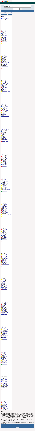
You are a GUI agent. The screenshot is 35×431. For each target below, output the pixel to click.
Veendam (3, 287)
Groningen (3, 137)
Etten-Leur (3, 127)
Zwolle (3, 325)
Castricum (3, 93)
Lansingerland (4, 177)
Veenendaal (3, 289)
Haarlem (3, 143)
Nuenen (3, 229)
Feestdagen (27, 2)
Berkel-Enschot (4, 331)
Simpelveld (3, 262)
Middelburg (3, 206)
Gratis (4, 2)
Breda (3, 85)
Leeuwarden (3, 181)
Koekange (3, 362)
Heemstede (3, 39)
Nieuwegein (3, 212)
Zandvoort (3, 316)
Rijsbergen (3, 389)
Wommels (3, 406)
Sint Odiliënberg (4, 264)
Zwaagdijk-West (4, 408)
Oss (2, 241)
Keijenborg (3, 360)
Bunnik (3, 87)
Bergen (3, 77)
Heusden (3, 158)
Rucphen (3, 256)
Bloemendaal (3, 83)
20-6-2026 (4, 16)
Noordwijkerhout (4, 227)
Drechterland (3, 110)
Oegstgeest (3, 231)
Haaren (3, 350)
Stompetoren (3, 400)
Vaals (3, 283)
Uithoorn (3, 279)
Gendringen (3, 131)
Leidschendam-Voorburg (5, 189)
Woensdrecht (3, 312)
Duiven (3, 114)
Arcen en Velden (4, 62)
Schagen (3, 260)
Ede (2, 118)
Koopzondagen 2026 (21, 2)
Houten (3, 166)
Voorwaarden (11, 2)
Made (3, 366)
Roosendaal (3, 252)
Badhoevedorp (4, 329)
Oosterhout (3, 237)
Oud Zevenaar (4, 385)
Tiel (2, 16)
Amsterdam (3, 58)
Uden (3, 277)
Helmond (3, 156)
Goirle (3, 133)
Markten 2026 (16, 2)
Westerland (3, 404)
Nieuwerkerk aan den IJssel (5, 214)
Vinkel (3, 402)
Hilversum (3, 160)
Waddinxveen (4, 308)
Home (1, 2)
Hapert (3, 352)
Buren (3, 89)
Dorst (3, 31)
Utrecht (3, 281)
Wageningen (3, 310)
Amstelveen (3, 56)
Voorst (3, 300)
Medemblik (3, 204)
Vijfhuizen (3, 29)
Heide (3, 354)
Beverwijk (3, 79)
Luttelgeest (3, 364)
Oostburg (3, 381)
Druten (3, 112)
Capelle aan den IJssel (4, 91)
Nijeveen (3, 377)
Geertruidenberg (4, 129)
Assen (3, 327)
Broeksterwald (4, 335)
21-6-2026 (8, 18)
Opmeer (3, 239)
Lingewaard (3, 193)
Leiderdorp (3, 187)
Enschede (3, 41)
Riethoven (3, 387)
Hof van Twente (4, 162)
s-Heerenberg (3, 258)
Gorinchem (3, 43)
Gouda (3, 135)
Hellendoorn (3, 152)
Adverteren (7, 2)
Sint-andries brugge (4, 18)
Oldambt (3, 233)
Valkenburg (3, 285)
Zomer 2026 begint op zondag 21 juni (6, 12)
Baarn (3, 68)
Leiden (3, 185)
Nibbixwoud (3, 375)
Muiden (3, 208)
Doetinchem (3, 106)
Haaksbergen (3, 141)
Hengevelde (3, 356)
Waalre (3, 304)
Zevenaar (3, 35)
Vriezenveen (3, 302)
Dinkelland (3, 104)
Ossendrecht (3, 383)
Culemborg (3, 337)
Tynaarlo (3, 275)
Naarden (3, 210)
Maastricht (3, 202)
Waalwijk (3, 306)
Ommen (3, 235)
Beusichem (3, 333)
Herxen (3, 358)
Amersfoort (3, 54)
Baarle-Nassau (4, 66)
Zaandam (3, 314)
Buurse (3, 20)
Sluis (2, 266)
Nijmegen (3, 379)
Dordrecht (3, 108)
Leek (2, 179)
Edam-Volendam (4, 116)
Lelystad (3, 191)
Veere (3, 291)
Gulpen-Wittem (4, 139)
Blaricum (3, 81)
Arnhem (3, 64)
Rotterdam (3, 254)
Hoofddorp (3, 164)
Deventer (3, 102)
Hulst (3, 168)
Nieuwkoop (3, 216)
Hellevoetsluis (4, 154)
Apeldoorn (3, 37)
